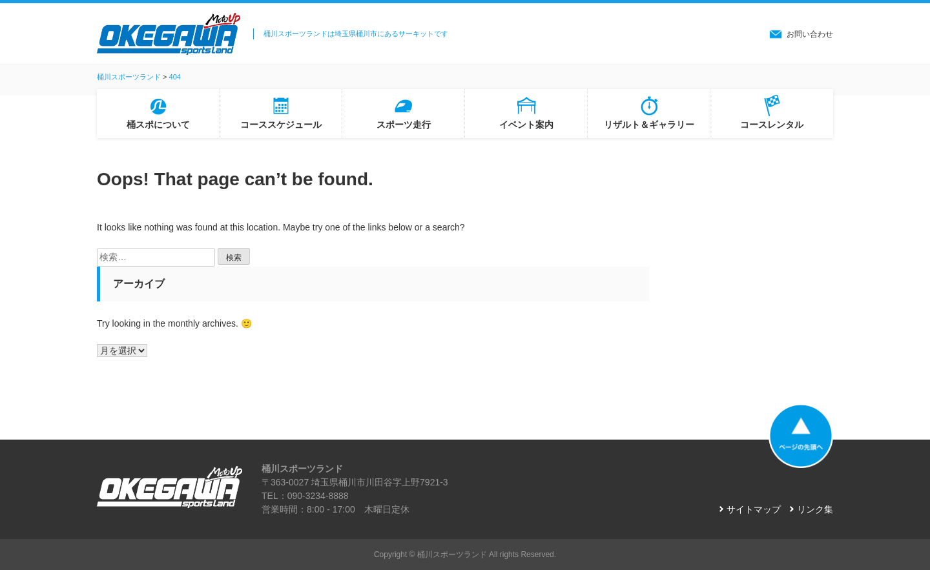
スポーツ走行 (404, 124)
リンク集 (815, 509)
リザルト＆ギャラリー (649, 124)
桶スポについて (158, 124)
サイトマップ (754, 509)
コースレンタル (771, 124)
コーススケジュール (281, 124)
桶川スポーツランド (452, 554)
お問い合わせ (810, 34)
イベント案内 (526, 124)
